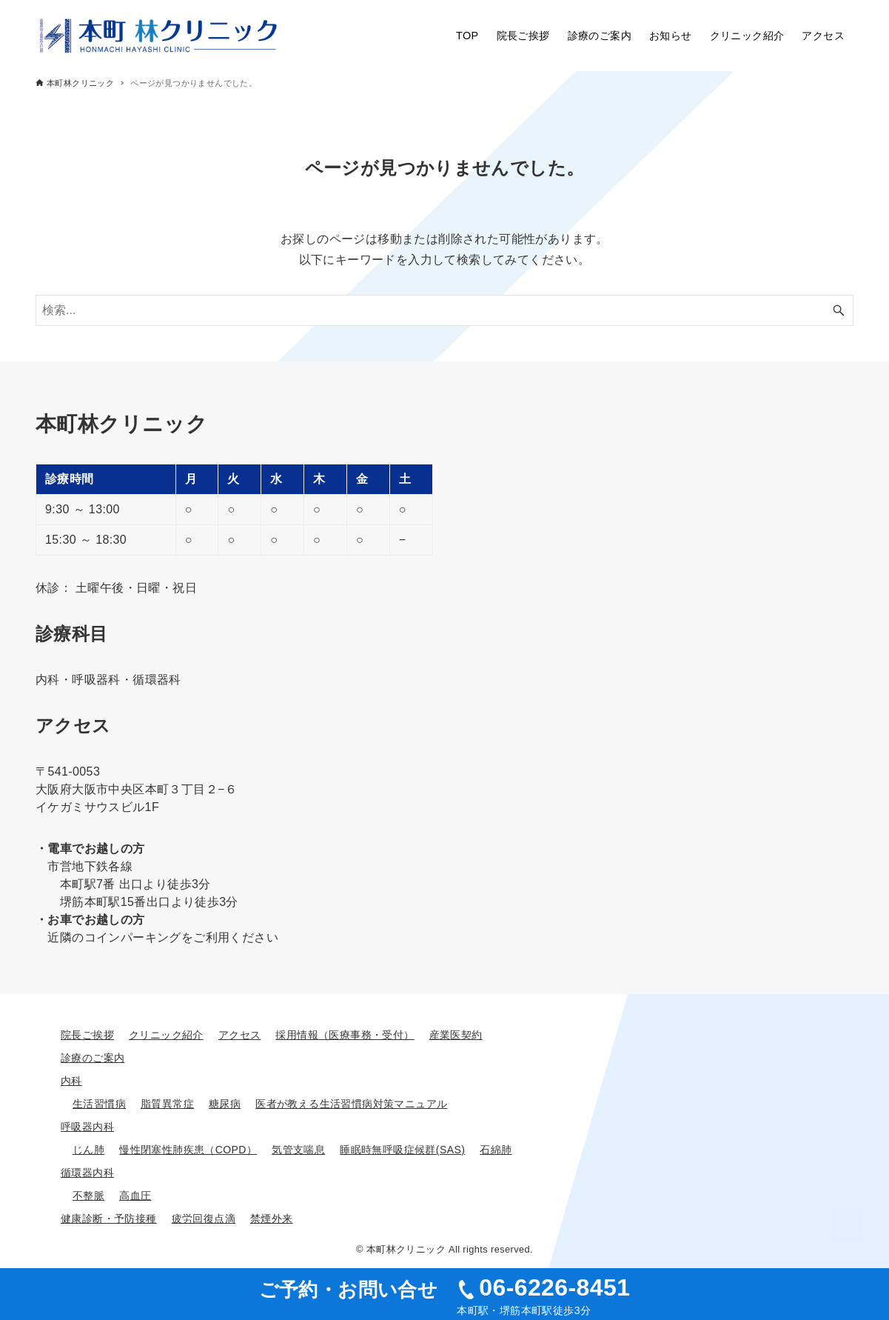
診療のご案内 (92, 1058)
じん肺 (88, 1150)
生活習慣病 (99, 1104)
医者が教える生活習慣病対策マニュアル (351, 1104)
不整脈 (88, 1195)
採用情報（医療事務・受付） (344, 1035)
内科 (71, 1081)
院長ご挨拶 (87, 1035)
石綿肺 (495, 1150)
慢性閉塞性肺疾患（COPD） (188, 1150)
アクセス (239, 1035)
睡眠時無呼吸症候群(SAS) (402, 1150)
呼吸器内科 (87, 1127)
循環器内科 (87, 1173)
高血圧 (135, 1195)
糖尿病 (225, 1104)
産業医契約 (456, 1035)
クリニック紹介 (166, 1035)
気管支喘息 (298, 1150)
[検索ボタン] (838, 310)
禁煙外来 (271, 1218)
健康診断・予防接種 (109, 1218)
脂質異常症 (167, 1104)
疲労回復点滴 (203, 1218)
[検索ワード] (444, 310)
